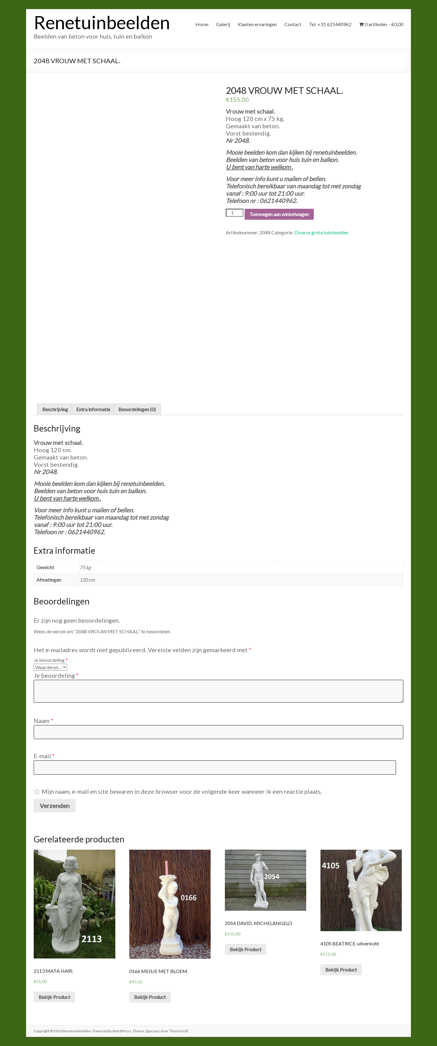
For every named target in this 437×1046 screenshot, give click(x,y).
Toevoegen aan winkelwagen (279, 214)
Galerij (223, 24)
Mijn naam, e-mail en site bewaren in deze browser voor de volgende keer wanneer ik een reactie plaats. (182, 791)
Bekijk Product (54, 997)
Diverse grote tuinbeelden (321, 232)
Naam (43, 720)
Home (201, 24)
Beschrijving (55, 409)
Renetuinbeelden (102, 22)
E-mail (44, 755)
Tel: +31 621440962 (330, 24)
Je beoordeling (51, 660)
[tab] (55, 409)
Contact (292, 24)
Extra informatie (93, 409)
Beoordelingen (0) (137, 409)
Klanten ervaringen (257, 24)
